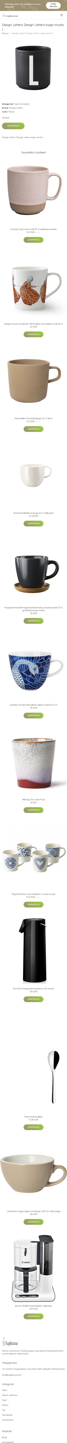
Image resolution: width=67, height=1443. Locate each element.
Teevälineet (7, 1415)
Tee (3, 1410)
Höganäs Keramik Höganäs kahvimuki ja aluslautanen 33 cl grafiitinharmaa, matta (34, 609)
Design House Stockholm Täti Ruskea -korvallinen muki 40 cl (33, 324)
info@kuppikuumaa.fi (11, 1375)
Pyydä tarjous (53, 5)
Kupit (16, 104)
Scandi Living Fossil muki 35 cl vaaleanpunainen (33, 229)
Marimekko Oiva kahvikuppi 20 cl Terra (33, 418)
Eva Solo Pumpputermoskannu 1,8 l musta (33, 988)
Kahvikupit (24, 104)
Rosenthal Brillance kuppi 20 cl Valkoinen (34, 513)
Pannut (5, 1405)
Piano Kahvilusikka (33, 1116)
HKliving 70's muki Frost (33, 799)
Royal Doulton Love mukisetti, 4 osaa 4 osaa (33, 894)
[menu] (62, 15)
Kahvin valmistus (9, 1395)
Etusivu (5, 33)
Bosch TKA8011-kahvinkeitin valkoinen (33, 1306)
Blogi (4, 1437)
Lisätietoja (13, 126)
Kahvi (4, 1390)
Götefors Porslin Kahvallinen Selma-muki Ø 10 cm (33, 705)
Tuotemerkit (7, 1420)
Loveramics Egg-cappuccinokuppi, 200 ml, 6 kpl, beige (33, 1211)
